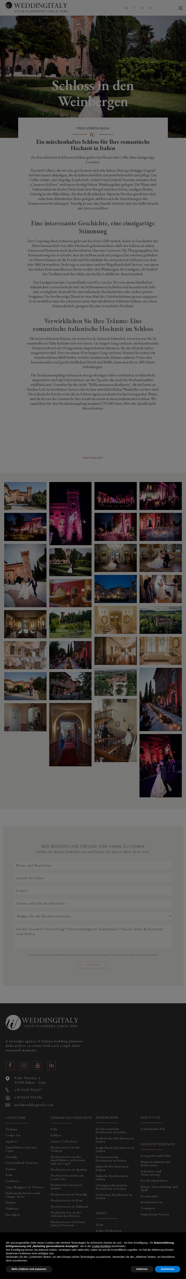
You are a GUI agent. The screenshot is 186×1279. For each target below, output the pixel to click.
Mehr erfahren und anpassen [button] (29, 1269)
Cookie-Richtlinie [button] (101, 1246)
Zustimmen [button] (167, 1269)
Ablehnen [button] (142, 1269)
